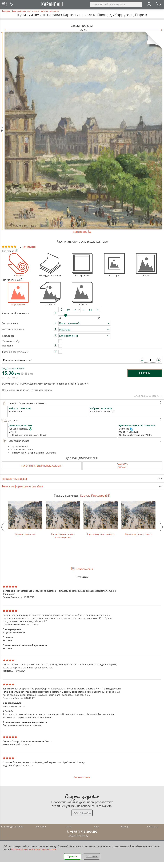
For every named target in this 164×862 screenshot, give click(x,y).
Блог (96, 826)
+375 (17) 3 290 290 (84, 831)
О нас (69, 826)
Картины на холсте (25, 518)
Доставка (81, 420)
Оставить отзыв (84, 568)
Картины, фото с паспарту (100, 518)
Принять (72, 856)
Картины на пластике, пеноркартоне (63, 520)
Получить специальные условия (41, 465)
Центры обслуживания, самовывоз (81, 403)
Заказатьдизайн (122, 466)
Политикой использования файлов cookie (33, 849)
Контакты (152, 826)
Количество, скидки (15, 360)
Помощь (124, 826)
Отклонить (92, 856)
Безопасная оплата (81, 440)
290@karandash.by (78, 835)
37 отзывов (29, 246)
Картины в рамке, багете (138, 518)
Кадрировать (82, 231)
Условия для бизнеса (12, 826)
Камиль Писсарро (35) (95, 495)
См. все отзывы (82, 777)
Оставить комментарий (148, 395)
